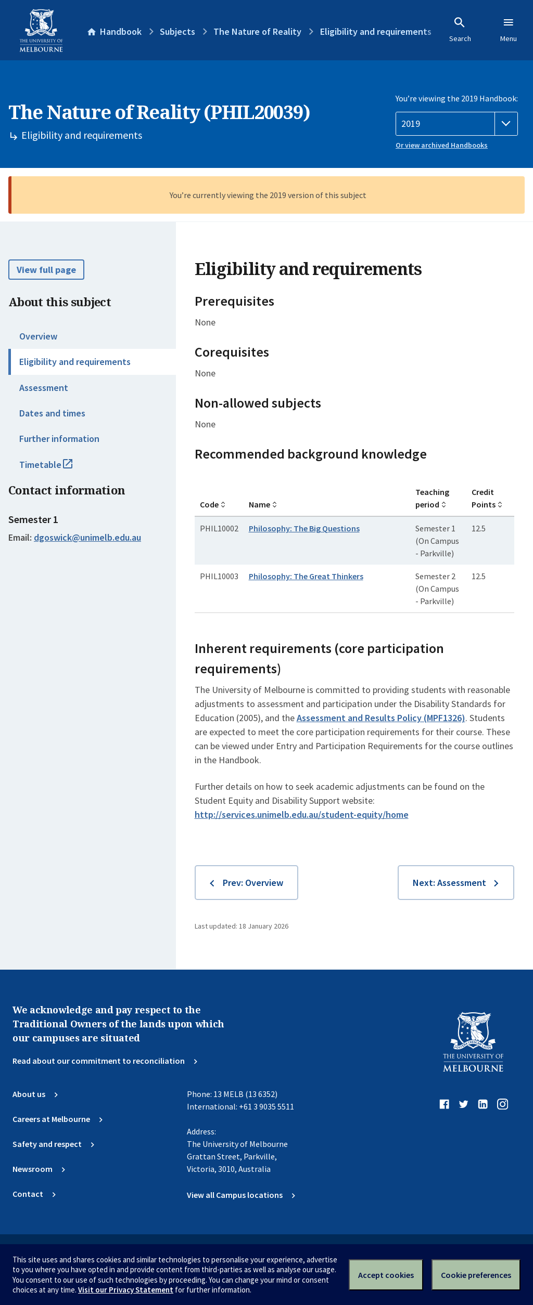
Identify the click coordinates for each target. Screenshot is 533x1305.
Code (209, 504)
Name (259, 504)
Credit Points (484, 498)
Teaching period (432, 498)
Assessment (43, 388)
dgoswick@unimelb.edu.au (87, 537)
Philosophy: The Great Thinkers (306, 576)
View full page (46, 270)
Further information (59, 439)
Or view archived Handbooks (442, 145)
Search (460, 29)
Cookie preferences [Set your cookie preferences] (476, 1275)
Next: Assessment (449, 883)
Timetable (57, 469)
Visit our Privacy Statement (125, 1290)
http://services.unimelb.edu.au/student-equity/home (302, 814)
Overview (38, 336)
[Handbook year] (456, 123)
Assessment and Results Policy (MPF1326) (381, 718)
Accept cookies (386, 1275)
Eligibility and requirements (75, 362)
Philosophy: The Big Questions (304, 528)
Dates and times (52, 413)
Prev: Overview (253, 883)
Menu (508, 29)
